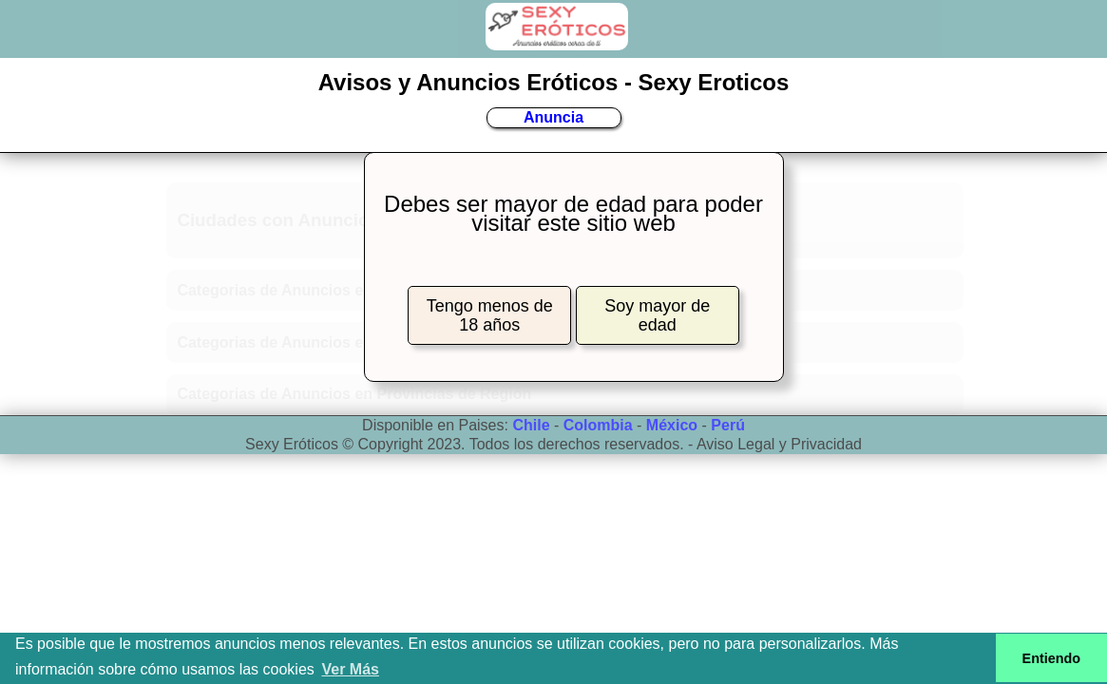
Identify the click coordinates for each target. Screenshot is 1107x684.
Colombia (598, 425)
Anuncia (553, 117)
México (671, 425)
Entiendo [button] (1051, 658)
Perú (728, 425)
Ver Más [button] (349, 669)
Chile (530, 425)
